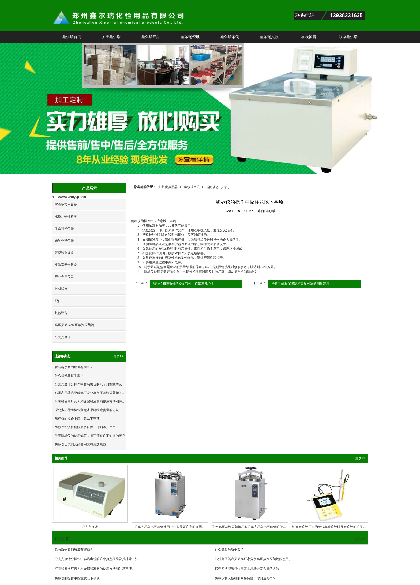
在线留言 (308, 37)
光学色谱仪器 (64, 241)
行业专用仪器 (64, 277)
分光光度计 (63, 337)
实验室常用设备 (66, 204)
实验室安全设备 (66, 265)
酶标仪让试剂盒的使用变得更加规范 (80, 444)
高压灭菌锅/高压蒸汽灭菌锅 (74, 325)
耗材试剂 (61, 289)
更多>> (118, 356)
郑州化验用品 (168, 187)
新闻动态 (212, 187)
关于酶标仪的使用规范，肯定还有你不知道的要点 (90, 436)
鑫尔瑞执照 (269, 37)
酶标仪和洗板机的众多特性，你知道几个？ (183, 283)
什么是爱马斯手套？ (69, 376)
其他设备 (61, 313)
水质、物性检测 (66, 216)
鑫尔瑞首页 (71, 37)
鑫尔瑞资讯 (190, 37)
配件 (58, 301)
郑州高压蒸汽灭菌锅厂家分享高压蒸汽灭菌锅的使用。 (90, 393)
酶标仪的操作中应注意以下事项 (77, 418)
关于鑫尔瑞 (111, 37)
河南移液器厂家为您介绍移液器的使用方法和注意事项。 (90, 401)
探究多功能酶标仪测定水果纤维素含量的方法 (87, 410)
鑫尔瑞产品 (150, 37)
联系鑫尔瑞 (348, 37)
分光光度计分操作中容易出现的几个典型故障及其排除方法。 (90, 384)
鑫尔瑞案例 (229, 37)
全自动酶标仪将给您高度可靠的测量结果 (300, 283)
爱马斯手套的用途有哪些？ (74, 367)
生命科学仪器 (64, 228)
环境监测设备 (64, 253)
